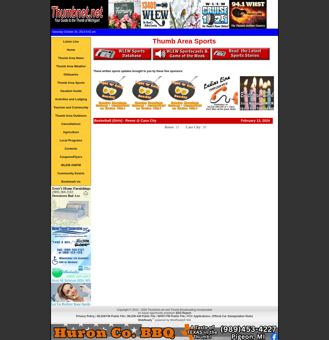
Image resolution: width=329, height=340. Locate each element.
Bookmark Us (71, 181)
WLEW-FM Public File (111, 316)
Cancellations (71, 124)
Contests (71, 148)
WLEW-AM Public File (141, 316)
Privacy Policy (85, 316)
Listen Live (71, 41)
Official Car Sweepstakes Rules (232, 316)
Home (71, 49)
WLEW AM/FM (71, 165)
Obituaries (71, 74)
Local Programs (71, 140)
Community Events (71, 173)
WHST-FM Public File (171, 316)
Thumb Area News (71, 58)
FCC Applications (198, 316)
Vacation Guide (71, 91)
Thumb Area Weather (71, 66)
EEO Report (183, 313)
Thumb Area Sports (71, 82)
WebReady (145, 320)
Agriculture (71, 132)
